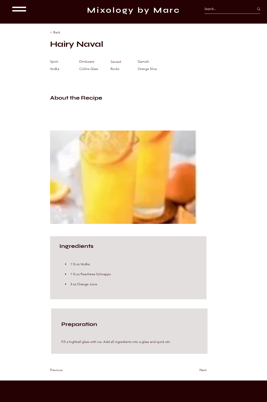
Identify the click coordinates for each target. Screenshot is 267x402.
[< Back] (63, 32)
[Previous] (63, 370)
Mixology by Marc (133, 10)
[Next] (196, 370)
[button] (19, 9)
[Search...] (226, 9)
